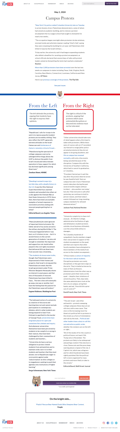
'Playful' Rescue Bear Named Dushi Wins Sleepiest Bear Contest (60, 404)
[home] (8, 4)
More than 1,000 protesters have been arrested (52, 67)
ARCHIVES (71, 3)
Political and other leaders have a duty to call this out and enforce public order (77, 321)
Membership (52, 3)
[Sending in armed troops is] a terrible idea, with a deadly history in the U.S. (42, 184)
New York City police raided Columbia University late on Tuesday (60, 25)
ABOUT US (27, 3)
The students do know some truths (42, 255)
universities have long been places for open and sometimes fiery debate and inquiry (42, 320)
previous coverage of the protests (55, 80)
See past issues (60, 85)
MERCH (62, 3)
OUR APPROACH (39, 3)
